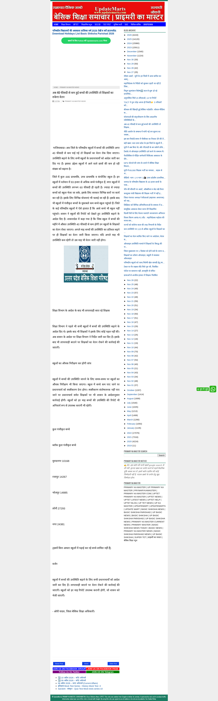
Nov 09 (130, 351)
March (130, 419)
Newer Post (59, 663)
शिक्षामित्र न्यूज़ (86, 24)
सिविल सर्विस (136, 24)
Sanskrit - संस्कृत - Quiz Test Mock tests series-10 (80, 689)
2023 (129, 47)
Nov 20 (130, 305)
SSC (126, 24)
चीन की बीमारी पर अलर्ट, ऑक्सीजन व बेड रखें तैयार (144, 189)
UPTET (76, 24)
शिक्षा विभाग (65, 24)
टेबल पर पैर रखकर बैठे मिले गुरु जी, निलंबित (141, 267)
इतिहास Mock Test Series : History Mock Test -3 (79, 686)
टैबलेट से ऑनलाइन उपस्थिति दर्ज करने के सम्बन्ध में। (144, 151)
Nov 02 (130, 381)
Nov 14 (130, 330)
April (129, 415)
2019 (129, 445)
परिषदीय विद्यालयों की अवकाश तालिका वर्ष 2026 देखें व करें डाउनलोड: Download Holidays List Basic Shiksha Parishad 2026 (84, 32)
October (131, 390)
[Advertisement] (86, 65)
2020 (129, 441)
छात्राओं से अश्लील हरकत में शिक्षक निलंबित (141, 275)
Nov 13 (130, 335)
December (132, 51)
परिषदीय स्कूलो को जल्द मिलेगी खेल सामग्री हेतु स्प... (144, 262)
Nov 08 (130, 356)
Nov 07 (130, 360)
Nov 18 (130, 314)
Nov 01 (130, 385)
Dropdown (148, 24)
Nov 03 (130, 376)
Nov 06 (130, 364)
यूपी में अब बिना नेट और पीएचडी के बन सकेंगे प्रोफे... (144, 147)
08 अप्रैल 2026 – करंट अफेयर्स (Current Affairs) (78, 683)
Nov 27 (130, 72)
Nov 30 (130, 59)
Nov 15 (130, 326)
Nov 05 (130, 368)
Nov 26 (130, 280)
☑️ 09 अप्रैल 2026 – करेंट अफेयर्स (72, 680)
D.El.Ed (97, 24)
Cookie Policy (152, 699)
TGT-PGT (107, 24)
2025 (129, 39)
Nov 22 (130, 297)
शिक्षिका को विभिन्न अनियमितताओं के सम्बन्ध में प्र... (144, 205)
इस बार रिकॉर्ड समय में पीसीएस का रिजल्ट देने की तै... (144, 139)
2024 (129, 43)
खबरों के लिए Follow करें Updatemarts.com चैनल (87, 41)
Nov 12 (130, 339)
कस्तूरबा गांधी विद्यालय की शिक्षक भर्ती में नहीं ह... (143, 193)
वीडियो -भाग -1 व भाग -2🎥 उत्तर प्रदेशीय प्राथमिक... (145, 177)
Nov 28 (130, 68)
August (130, 398)
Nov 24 (130, 288)
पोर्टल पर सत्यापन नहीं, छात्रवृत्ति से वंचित (139, 271)
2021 (129, 437)
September (132, 394)
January (131, 428)
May (129, 411)
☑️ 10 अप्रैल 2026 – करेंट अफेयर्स (72, 677)
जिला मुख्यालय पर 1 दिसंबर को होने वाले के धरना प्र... (145, 251)
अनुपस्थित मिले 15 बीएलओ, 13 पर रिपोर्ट (140, 98)
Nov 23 (130, 292)
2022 (129, 433)
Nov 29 (130, 63)
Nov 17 (130, 318)
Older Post (113, 663)
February (131, 424)
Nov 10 (130, 347)
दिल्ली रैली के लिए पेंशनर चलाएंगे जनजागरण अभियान (144, 213)
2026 (129, 35)
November (132, 55)
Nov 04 (130, 372)
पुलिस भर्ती (118, 24)
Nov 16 (130, 322)
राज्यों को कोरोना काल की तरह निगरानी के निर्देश (142, 225)
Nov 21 (130, 301)
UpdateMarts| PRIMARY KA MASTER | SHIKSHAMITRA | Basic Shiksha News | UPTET (79, 697)
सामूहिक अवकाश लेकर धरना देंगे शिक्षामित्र (140, 209)
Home (56, 24)
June (129, 407)
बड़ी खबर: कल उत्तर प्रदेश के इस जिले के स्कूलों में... (144, 143)
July (129, 403)
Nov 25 (130, 284)
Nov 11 (130, 343)
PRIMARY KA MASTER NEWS (74, 101)
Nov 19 (130, 309)
